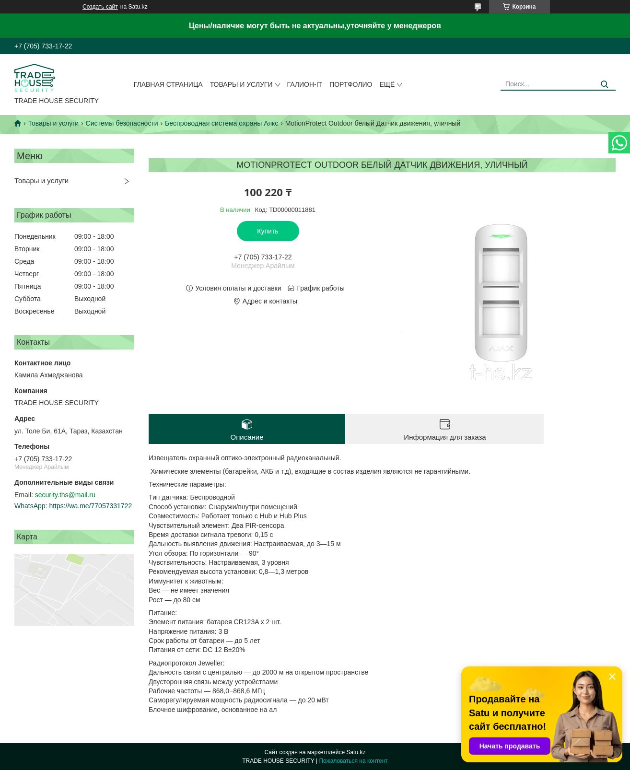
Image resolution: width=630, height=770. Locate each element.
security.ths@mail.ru (65, 495)
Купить (267, 231)
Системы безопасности (122, 123)
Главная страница (168, 84)
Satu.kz (355, 752)
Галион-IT (305, 84)
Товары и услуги (241, 84)
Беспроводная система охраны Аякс (221, 123)
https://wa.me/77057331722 (90, 506)
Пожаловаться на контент (353, 761)
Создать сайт (100, 6)
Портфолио (350, 84)
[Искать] (605, 85)
